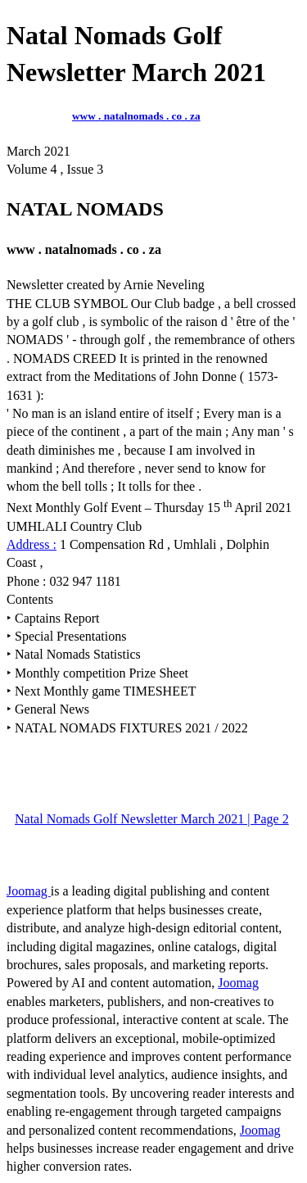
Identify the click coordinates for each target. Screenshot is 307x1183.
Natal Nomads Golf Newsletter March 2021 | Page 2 (152, 819)
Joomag (29, 891)
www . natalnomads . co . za (136, 116)
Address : (31, 544)
